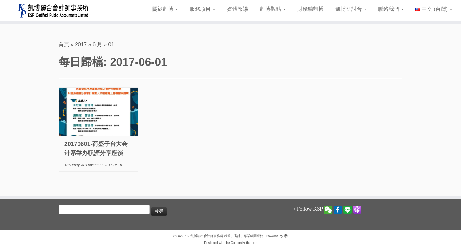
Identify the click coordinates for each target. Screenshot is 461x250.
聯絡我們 (391, 9)
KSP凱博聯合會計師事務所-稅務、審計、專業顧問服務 (223, 236)
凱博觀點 (272, 9)
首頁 (64, 44)
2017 (81, 44)
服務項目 (202, 9)
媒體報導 (237, 9)
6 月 (97, 44)
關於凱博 (165, 9)
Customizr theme (243, 242)
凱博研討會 (350, 9)
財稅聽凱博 (310, 9)
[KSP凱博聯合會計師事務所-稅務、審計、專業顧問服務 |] (53, 11)
